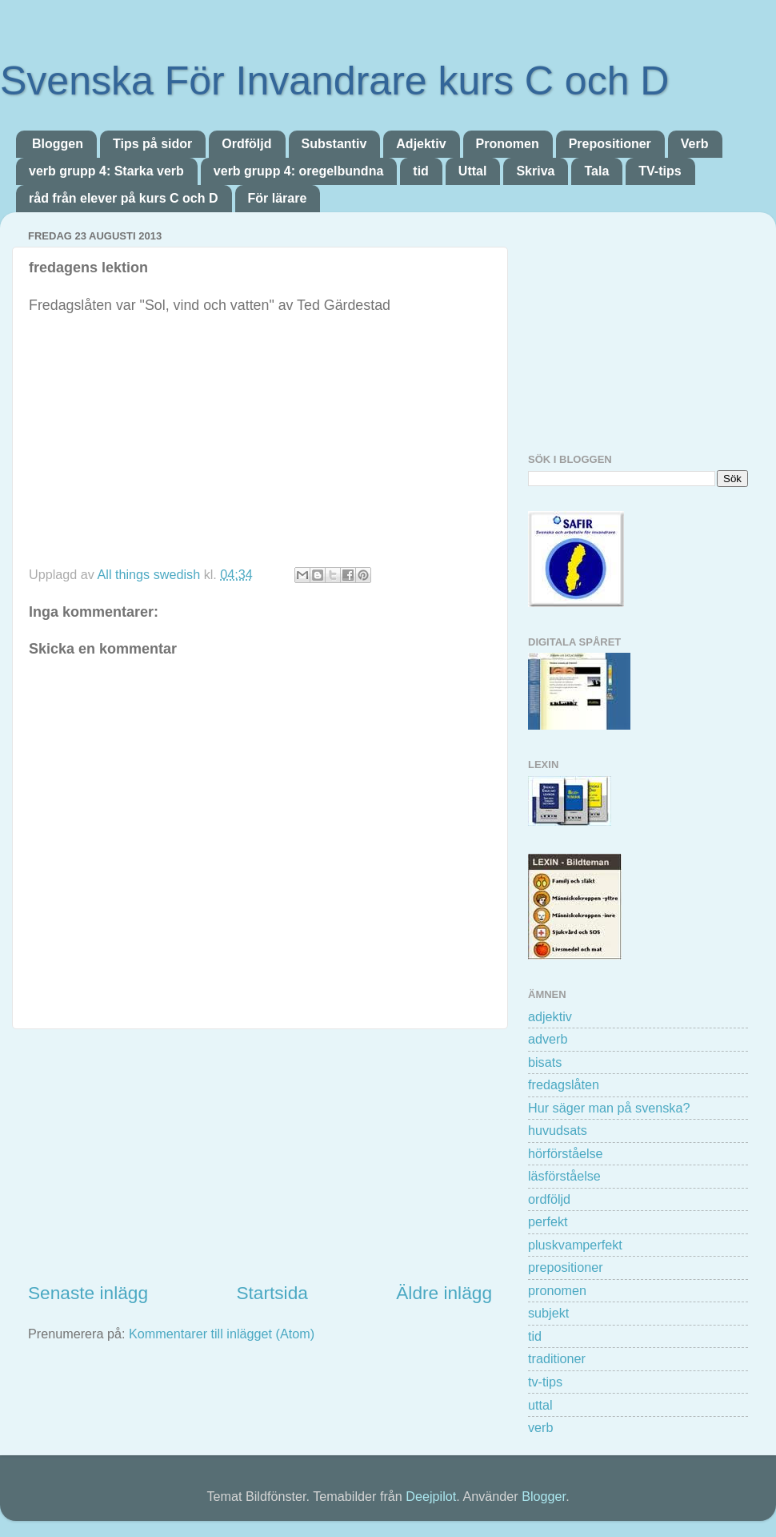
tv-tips (545, 1381)
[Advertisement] (260, 1155)
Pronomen (507, 144)
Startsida (271, 1292)
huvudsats (557, 1130)
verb (541, 1427)
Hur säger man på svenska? (609, 1107)
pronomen (557, 1290)
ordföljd (549, 1199)
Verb (695, 144)
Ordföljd (246, 144)
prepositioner (565, 1267)
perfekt (548, 1221)
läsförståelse (564, 1176)
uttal (540, 1405)
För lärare (277, 198)
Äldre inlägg (444, 1292)
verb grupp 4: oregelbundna (298, 171)
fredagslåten (563, 1084)
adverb (548, 1039)
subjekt (548, 1313)
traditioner (557, 1358)
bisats (545, 1062)
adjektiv (550, 1016)
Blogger (544, 1496)
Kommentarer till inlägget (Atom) (221, 1333)
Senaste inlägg (88, 1292)
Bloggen (57, 144)
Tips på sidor (152, 144)
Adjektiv (421, 144)
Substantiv (334, 144)
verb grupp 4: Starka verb (106, 171)
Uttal (472, 171)
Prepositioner (610, 144)
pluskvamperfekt (575, 1244)
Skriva (535, 171)
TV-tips (659, 171)
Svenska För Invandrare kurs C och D (334, 80)
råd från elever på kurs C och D (123, 198)
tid (421, 171)
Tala (596, 171)
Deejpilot (431, 1496)
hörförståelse (565, 1153)
